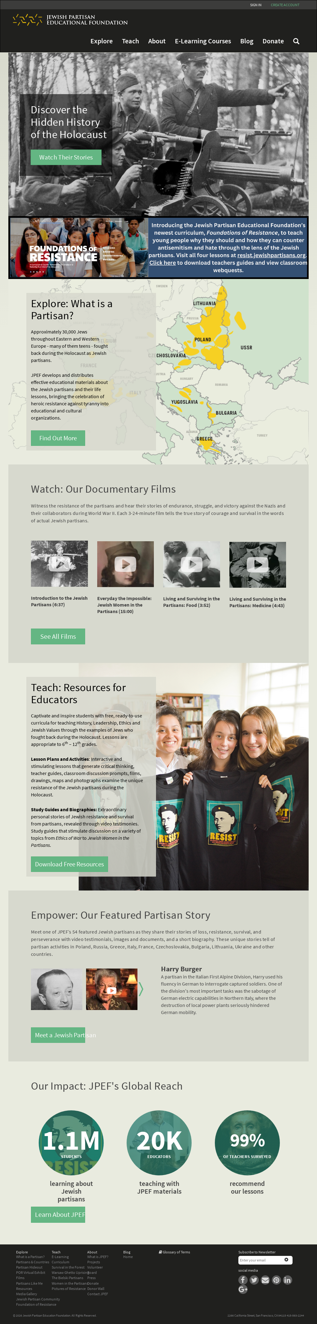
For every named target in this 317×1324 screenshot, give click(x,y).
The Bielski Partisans (67, 1277)
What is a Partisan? (30, 1256)
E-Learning (60, 1256)
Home (128, 1256)
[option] (56, 989)
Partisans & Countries (32, 1262)
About (157, 41)
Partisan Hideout (29, 1267)
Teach (130, 41)
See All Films (58, 636)
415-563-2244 (295, 1315)
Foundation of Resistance (36, 1304)
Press (91, 1277)
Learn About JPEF (60, 1214)
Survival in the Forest (68, 1267)
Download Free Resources (69, 864)
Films (20, 1277)
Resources (24, 1288)
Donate (273, 41)
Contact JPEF (97, 1293)
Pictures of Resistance (69, 1288)
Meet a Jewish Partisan (60, 1035)
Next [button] (141, 989)
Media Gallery (26, 1293)
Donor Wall (95, 1288)
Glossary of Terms (176, 1252)
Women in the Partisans (70, 1283)
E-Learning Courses (203, 41)
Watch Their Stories (66, 157)
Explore (101, 41)
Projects (93, 1262)
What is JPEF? (97, 1256)
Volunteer (95, 1267)
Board (92, 1272)
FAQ (296, 41)
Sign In (256, 4)
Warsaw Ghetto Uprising (70, 1272)
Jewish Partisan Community (38, 1299)
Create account (285, 4)
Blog (246, 41)
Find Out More (58, 438)
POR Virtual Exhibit (30, 1272)
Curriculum (60, 1262)
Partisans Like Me (29, 1283)
